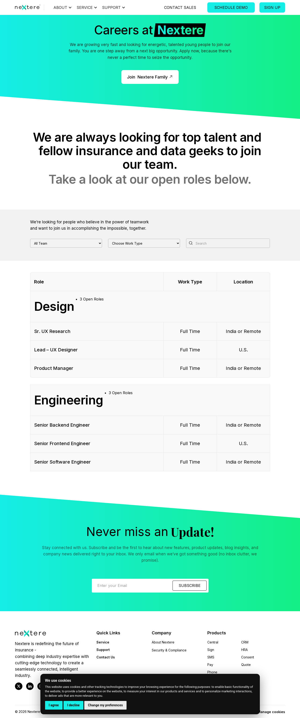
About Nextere (163, 642)
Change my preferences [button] (105, 705)
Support (103, 650)
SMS (210, 657)
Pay (210, 665)
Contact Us (105, 657)
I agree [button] (54, 705)
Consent (247, 657)
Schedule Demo (231, 7)
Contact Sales (180, 7)
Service (102, 642)
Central (212, 642)
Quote (246, 665)
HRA (244, 650)
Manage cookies (271, 712)
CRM (244, 642)
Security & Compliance (169, 650)
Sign (210, 650)
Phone (212, 672)
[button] (65, 7)
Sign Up (272, 7)
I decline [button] (73, 705)
